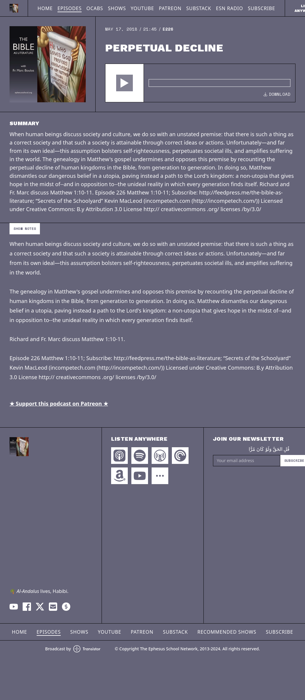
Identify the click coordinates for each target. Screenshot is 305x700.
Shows (117, 8)
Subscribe (261, 8)
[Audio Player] (200, 83)
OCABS (94, 8)
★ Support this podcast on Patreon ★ (59, 403)
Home (45, 8)
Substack (198, 8)
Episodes (69, 8)
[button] (124, 83)
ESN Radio (229, 8)
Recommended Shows (226, 632)
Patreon (170, 8)
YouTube (142, 8)
